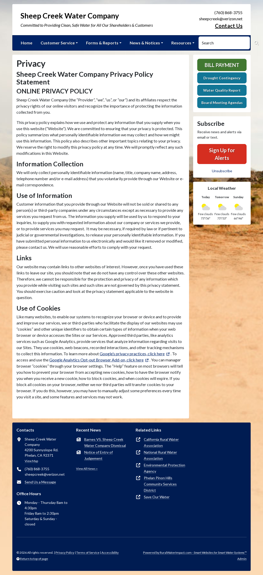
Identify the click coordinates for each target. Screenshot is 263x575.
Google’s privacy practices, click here (132, 353)
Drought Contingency (221, 78)
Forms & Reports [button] (102, 42)
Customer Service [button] (58, 42)
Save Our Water (157, 497)
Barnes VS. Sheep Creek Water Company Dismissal (105, 442)
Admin (242, 559)
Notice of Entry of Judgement (98, 455)
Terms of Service (87, 552)
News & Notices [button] (145, 42)
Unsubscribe (222, 171)
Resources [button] (181, 42)
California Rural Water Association (161, 442)
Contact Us (228, 26)
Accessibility (110, 552)
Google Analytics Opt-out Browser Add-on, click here (96, 359)
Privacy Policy (64, 552)
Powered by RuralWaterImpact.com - (195, 552)
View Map (31, 461)
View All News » (87, 469)
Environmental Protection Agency (164, 468)
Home (26, 42)
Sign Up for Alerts (222, 154)
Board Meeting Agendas (222, 102)
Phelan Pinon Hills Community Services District (160, 484)
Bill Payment (222, 65)
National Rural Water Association (160, 455)
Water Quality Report (222, 90)
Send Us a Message (40, 482)
